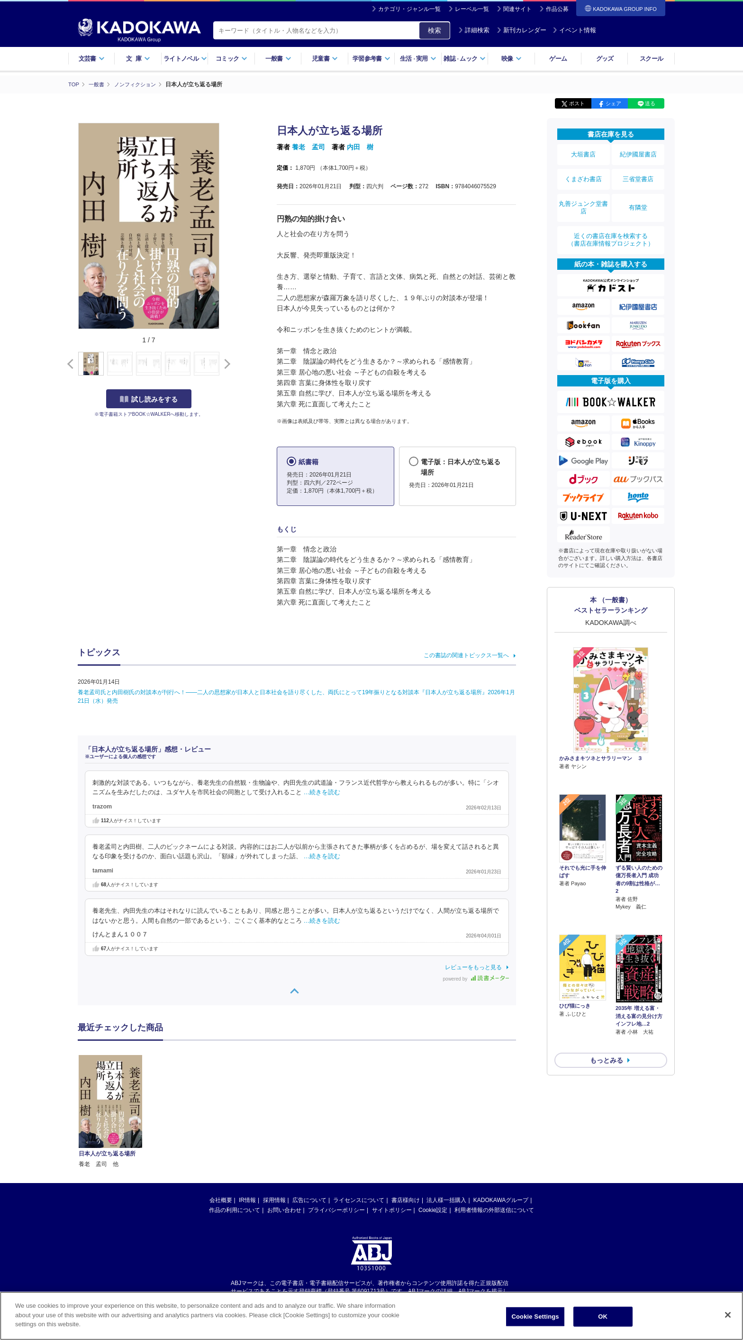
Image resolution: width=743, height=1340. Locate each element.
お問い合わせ (284, 1116)
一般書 (278, 58)
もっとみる (606, 988)
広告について (309, 1106)
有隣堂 (638, 195)
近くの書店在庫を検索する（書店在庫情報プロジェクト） (611, 222)
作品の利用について (234, 1116)
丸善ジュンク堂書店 (583, 195)
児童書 (325, 58)
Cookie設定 (432, 1116)
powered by (476, 978)
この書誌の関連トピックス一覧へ (466, 655)
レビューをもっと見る (473, 967)
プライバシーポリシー (336, 1116)
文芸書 (92, 58)
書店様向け (405, 1106)
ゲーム (558, 58)
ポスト (577, 103)
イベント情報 (574, 30)
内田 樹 (360, 147)
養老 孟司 (308, 147)
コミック (231, 58)
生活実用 (418, 58)
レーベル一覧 (472, 9)
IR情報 (247, 1106)
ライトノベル (185, 58)
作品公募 (557, 9)
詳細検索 (473, 30)
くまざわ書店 (583, 172)
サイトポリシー (392, 1116)
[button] (225, 363)
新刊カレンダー (521, 30)
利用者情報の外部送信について (494, 1116)
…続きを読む (322, 792)
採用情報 (274, 1106)
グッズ (605, 58)
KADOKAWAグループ (500, 1106)
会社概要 (220, 1106)
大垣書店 (583, 152)
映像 (511, 58)
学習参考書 (371, 58)
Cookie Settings (535, 1318)
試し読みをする (149, 399)
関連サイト (517, 9)
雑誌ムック (465, 58)
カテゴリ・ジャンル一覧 (409, 9)
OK (602, 1318)
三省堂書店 (638, 172)
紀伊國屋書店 (638, 152)
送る (650, 103)
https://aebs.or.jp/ (337, 1205)
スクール (651, 58)
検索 (434, 30)
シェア (613, 103)
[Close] (727, 1317)
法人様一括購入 (446, 1106)
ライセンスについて (358, 1106)
